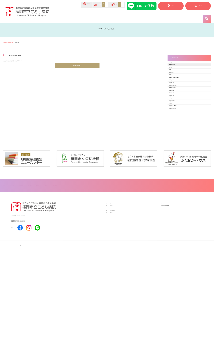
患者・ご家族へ (189, 16)
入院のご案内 (116, 16)
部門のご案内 (180, 119)
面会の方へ (179, 105)
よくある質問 (180, 148)
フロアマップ (180, 126)
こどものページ (167, 16)
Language (62, 5)
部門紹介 (149, 16)
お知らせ (178, 70)
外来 (176, 91)
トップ (61, 16)
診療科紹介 (134, 16)
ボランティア (180, 162)
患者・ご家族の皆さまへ (186, 133)
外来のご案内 (96, 16)
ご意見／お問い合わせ (184, 197)
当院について (77, 16)
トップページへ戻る (76, 89)
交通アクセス (117, 306)
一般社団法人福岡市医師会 (176, 306)
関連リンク (179, 183)
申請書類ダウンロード (184, 169)
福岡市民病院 (169, 296)
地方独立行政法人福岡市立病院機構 (181, 301)
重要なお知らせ (181, 77)
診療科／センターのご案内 (187, 112)
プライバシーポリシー (184, 190)
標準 (91, 4)
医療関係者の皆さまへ (185, 141)
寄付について (180, 155)
